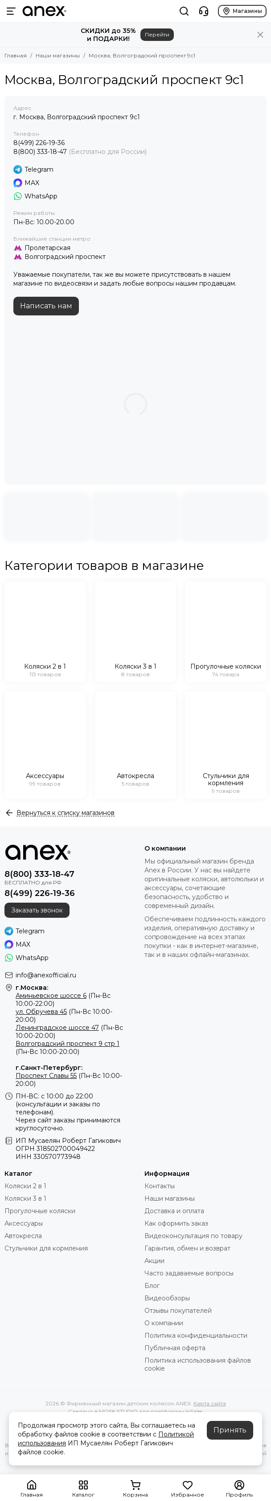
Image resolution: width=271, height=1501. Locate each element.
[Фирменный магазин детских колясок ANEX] (44, 11)
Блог (152, 1286)
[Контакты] (204, 11)
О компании (163, 1323)
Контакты (159, 1186)
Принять (230, 1430)
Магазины (242, 11)
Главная (15, 55)
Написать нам (46, 306)
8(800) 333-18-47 (40, 152)
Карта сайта (209, 1403)
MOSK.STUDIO (118, 1411)
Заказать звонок (37, 910)
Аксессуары (23, 1223)
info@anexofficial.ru (46, 975)
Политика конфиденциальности (195, 1336)
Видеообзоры (167, 1298)
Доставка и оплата (174, 1211)
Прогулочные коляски (39, 1211)
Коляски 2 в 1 (25, 1186)
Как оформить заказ (176, 1223)
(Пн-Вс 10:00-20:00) (67, 1048)
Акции (154, 1261)
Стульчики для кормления (46, 1248)
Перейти (157, 34)
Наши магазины (58, 55)
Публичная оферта (174, 1348)
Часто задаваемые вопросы (189, 1273)
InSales (194, 1411)
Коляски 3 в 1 (25, 1198)
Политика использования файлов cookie (197, 1364)
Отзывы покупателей (178, 1311)
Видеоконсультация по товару (193, 1236)
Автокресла (23, 1236)
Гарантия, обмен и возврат (187, 1248)
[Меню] (11, 11)
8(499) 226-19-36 (39, 143)
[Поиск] (184, 11)
